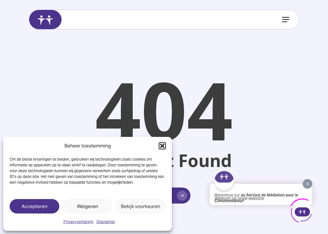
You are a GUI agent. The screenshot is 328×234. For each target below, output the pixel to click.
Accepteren (34, 206)
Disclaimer (106, 221)
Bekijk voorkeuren (140, 206)
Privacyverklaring (78, 221)
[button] (162, 146)
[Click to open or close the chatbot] (302, 211)
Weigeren (87, 206)
